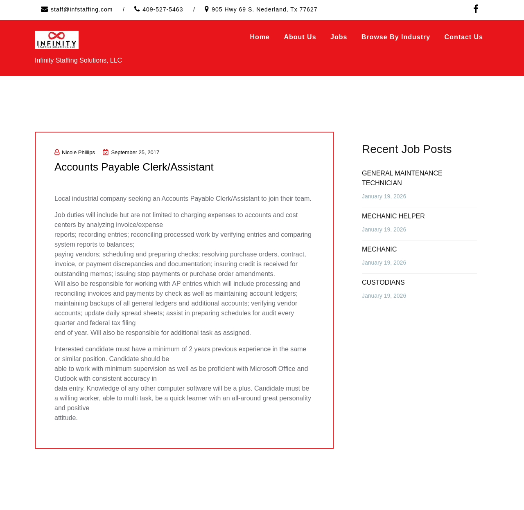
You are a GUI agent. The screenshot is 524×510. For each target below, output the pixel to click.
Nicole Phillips (74, 152)
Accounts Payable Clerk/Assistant (134, 167)
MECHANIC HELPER (393, 216)
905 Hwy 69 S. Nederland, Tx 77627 (264, 9)
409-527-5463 (162, 9)
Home (260, 37)
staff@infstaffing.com (82, 9)
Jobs (338, 37)
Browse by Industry (395, 37)
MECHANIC (379, 249)
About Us (300, 37)
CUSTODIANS (383, 282)
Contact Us (464, 37)
